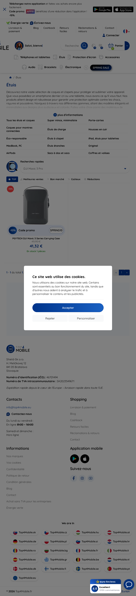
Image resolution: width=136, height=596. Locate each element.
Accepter (68, 307)
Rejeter (50, 318)
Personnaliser (86, 318)
